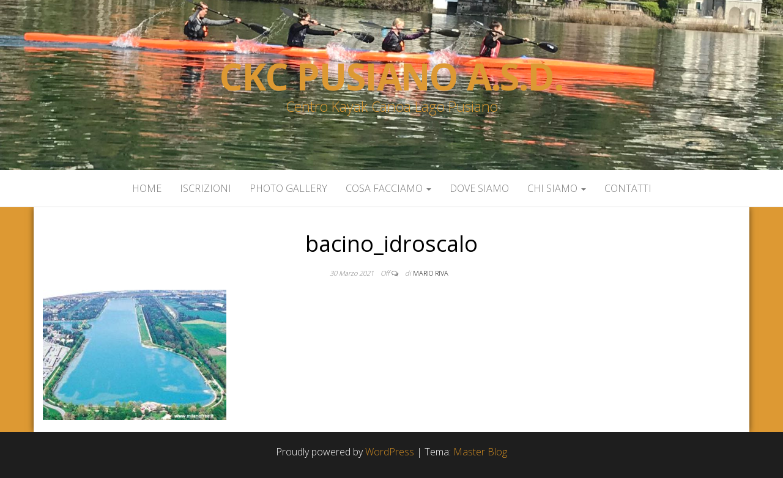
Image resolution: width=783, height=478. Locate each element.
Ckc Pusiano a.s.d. (391, 76)
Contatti (627, 188)
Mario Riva (430, 273)
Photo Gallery (288, 188)
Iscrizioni (205, 188)
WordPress (389, 451)
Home (146, 188)
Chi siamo (556, 188)
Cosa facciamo (388, 188)
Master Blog (480, 451)
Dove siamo (479, 188)
